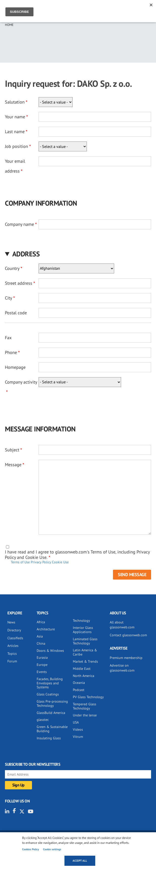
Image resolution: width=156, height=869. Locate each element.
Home (9, 25)
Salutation (15, 102)
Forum (12, 661)
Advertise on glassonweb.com (122, 668)
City (8, 298)
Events (42, 672)
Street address (18, 283)
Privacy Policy (41, 562)
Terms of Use (20, 562)
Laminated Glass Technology (85, 641)
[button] (78, 254)
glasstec (43, 719)
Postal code (16, 313)
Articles (12, 645)
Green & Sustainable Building (52, 729)
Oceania (79, 682)
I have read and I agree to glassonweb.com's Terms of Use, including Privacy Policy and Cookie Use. (77, 554)
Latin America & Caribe (85, 652)
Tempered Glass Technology (84, 706)
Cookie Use (60, 562)
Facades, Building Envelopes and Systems (50, 683)
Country (12, 268)
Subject (12, 450)
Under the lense (85, 715)
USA (76, 722)
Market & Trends (85, 661)
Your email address (15, 166)
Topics (12, 653)
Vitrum (78, 736)
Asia (40, 636)
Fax (8, 337)
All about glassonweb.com (122, 624)
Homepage (15, 367)
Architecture (46, 629)
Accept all (80, 860)
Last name (15, 131)
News (11, 622)
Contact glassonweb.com (128, 635)
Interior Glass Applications (83, 629)
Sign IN (132, 9)
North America (83, 676)
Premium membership (126, 658)
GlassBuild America (51, 712)
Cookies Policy (30, 849)
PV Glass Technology (88, 697)
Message (13, 464)
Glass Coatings (48, 694)
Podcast (78, 690)
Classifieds (15, 638)
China (41, 643)
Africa (41, 622)
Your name (15, 117)
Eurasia (42, 657)
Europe (42, 664)
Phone (11, 352)
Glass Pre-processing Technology (52, 703)
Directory (14, 630)
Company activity (21, 382)
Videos (78, 729)
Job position (16, 146)
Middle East (82, 668)
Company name (19, 224)
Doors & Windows (50, 650)
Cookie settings (52, 849)
